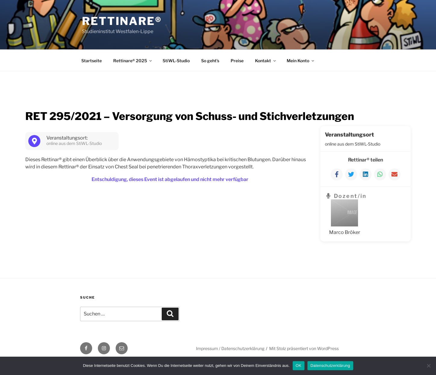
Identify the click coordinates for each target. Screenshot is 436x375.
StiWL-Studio (176, 60)
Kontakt (266, 60)
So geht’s (210, 60)
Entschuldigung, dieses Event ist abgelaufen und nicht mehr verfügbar (170, 179)
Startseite (91, 60)
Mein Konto (301, 60)
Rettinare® (122, 21)
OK (298, 365)
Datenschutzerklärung (330, 365)
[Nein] (428, 366)
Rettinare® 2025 (133, 60)
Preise (237, 60)
